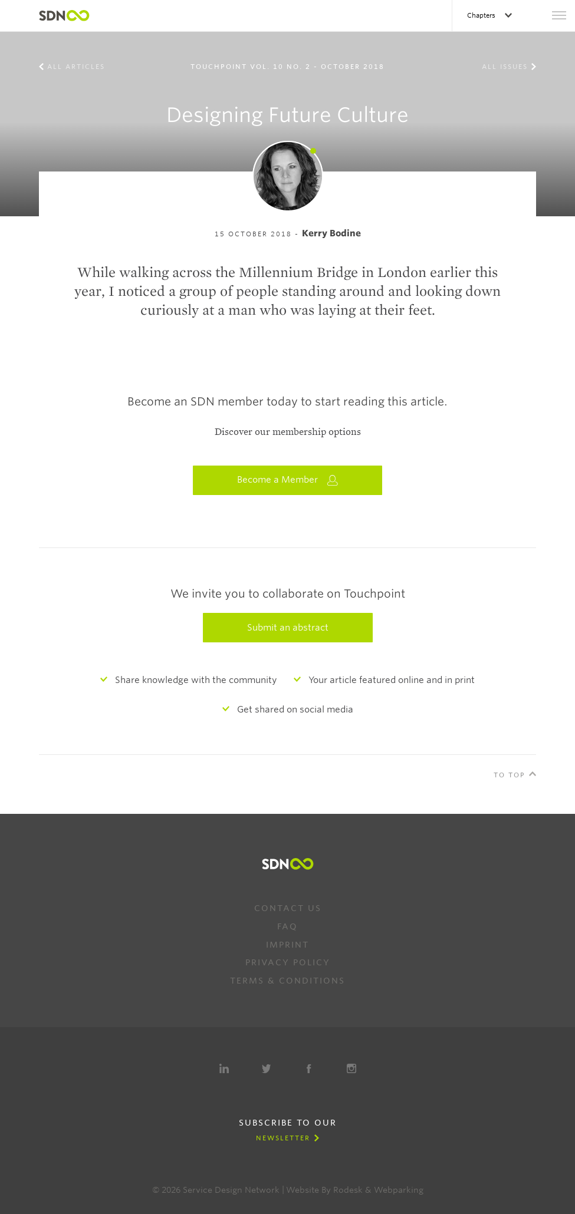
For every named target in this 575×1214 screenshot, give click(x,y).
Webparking (398, 1190)
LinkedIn (224, 1068)
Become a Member (288, 480)
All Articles (76, 66)
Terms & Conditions (287, 980)
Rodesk (348, 1190)
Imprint (287, 944)
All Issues (505, 66)
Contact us (287, 908)
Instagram (351, 1068)
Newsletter (283, 1138)
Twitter (266, 1068)
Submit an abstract (287, 627)
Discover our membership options (288, 432)
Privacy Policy (287, 962)
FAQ (287, 926)
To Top (509, 775)
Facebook (309, 1068)
